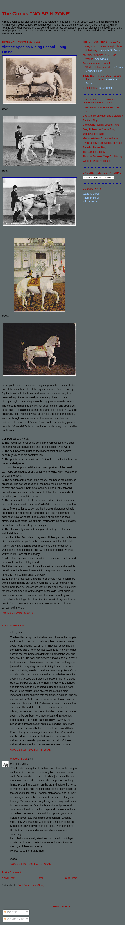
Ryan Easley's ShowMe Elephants (102, 142)
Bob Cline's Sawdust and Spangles (103, 115)
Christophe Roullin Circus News (101, 124)
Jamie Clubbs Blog (93, 133)
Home (40, 877)
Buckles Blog (90, 120)
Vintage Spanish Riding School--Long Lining (34, 49)
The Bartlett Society (94, 151)
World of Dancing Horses (97, 160)
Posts (10, 912)
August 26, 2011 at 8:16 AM (31, 749)
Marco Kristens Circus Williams (100, 138)
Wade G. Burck (18, 758)
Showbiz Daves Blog (94, 147)
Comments (14, 919)
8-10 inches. (90, 87)
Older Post (71, 877)
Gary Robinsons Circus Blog (99, 129)
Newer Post (8, 877)
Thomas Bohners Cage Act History (102, 156)
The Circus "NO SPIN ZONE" (37, 14)
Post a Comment (11, 872)
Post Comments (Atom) (31, 885)
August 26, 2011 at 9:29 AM (31, 863)
